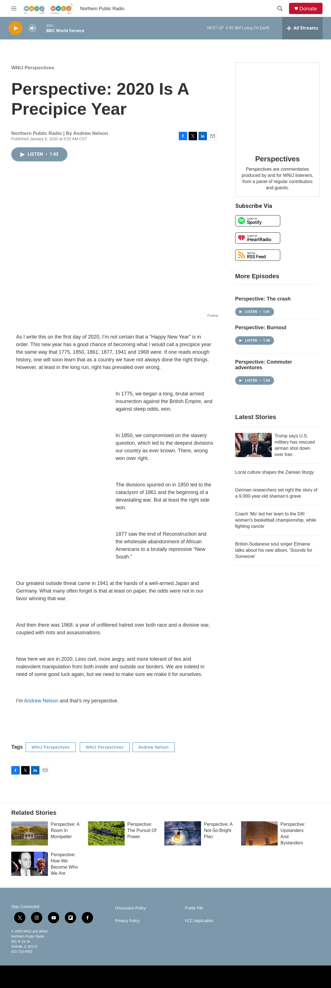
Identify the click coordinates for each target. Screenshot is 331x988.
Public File (194, 908)
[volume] (32, 28)
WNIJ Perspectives (32, 67)
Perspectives (277, 159)
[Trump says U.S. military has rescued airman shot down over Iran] (253, 445)
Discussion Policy (130, 908)
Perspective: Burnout (260, 327)
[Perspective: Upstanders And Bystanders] (259, 833)
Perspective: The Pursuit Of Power (141, 830)
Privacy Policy (127, 921)
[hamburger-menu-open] (13, 8)
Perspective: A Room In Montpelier (65, 830)
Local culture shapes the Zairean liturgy (274, 472)
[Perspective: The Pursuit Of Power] (106, 833)
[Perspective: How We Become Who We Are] (29, 864)
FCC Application (199, 921)
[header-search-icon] (280, 8)
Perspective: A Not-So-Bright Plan (218, 830)
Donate (308, 9)
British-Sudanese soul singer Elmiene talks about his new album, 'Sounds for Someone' (273, 550)
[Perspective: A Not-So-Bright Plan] (182, 833)
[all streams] (302, 28)
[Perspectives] (277, 104)
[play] (15, 28)
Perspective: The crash (263, 299)
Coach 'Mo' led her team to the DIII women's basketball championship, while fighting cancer (275, 520)
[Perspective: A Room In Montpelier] (29, 833)
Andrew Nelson (41, 701)
